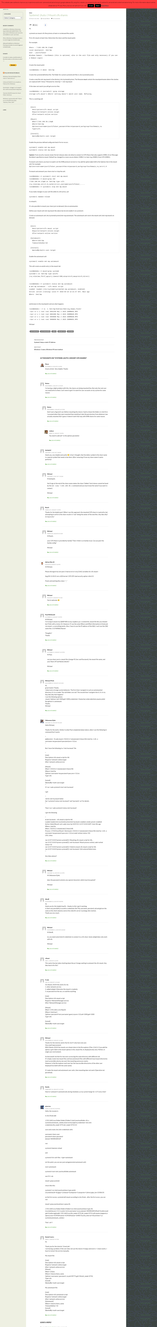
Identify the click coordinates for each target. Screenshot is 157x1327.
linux (54, 320)
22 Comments (56, 18)
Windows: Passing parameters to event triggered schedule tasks (13, 45)
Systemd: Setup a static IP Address (74, 330)
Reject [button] (98, 5)
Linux (30, 13)
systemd (70, 320)
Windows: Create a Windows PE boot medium (74, 337)
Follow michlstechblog (12, 73)
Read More (105, 5)
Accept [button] (91, 5)
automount (34, 320)
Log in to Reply (51, 363)
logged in (51, 1316)
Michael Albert (46, 18)
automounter (45, 320)
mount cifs (62, 320)
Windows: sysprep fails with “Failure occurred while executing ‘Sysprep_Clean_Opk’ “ (12, 100)
